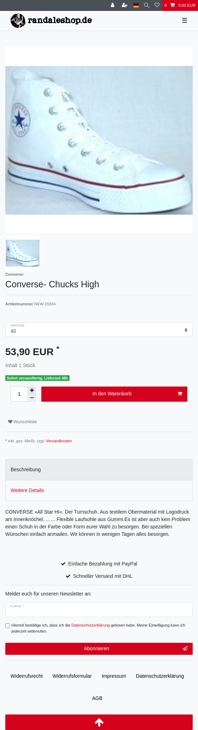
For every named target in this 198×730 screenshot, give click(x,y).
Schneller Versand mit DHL (102, 576)
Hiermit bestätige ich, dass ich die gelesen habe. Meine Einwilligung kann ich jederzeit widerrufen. (99, 628)
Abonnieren (135, 649)
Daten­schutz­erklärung (160, 676)
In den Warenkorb (137, 394)
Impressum (114, 676)
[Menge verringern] (32, 398)
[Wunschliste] (157, 5)
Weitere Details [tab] (27, 490)
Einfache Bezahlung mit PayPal (102, 564)
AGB (97, 698)
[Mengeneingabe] (19, 394)
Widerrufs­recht (27, 676)
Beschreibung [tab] (26, 469)
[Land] (136, 5)
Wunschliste (22, 421)
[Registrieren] (125, 5)
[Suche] (146, 5)
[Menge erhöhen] (32, 390)
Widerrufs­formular (72, 676)
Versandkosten (59, 441)
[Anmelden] (113, 5)
